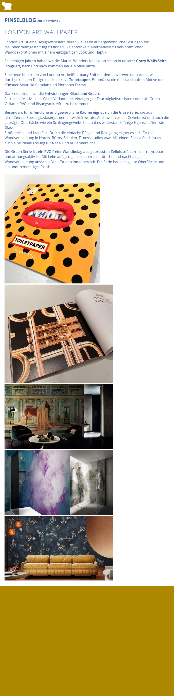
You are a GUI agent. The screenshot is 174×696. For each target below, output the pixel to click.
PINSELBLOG (33, 20)
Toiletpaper (79, 79)
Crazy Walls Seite (151, 60)
